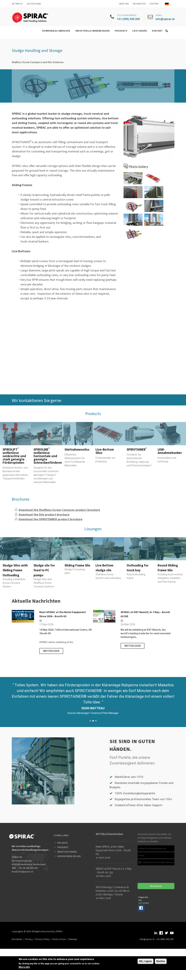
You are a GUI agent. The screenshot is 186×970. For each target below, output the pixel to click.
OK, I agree (145, 961)
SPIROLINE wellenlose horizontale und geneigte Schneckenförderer (48, 456)
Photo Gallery (138, 166)
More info (24, 967)
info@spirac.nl (25, 871)
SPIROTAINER (137, 449)
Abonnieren (156, 886)
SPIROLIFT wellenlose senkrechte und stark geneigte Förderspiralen (14, 456)
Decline (160, 961)
